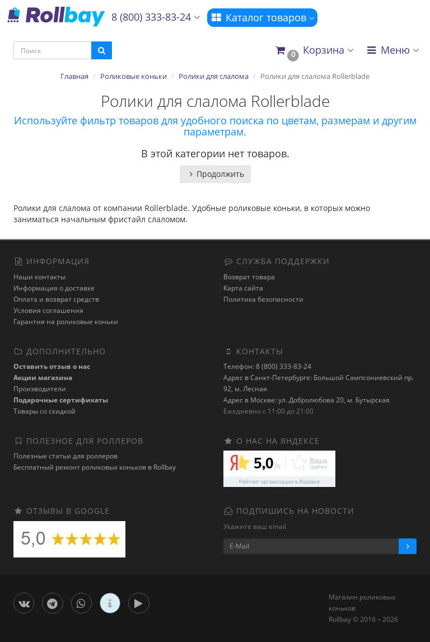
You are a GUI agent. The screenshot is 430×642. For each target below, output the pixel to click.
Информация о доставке (54, 288)
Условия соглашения (48, 310)
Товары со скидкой (44, 411)
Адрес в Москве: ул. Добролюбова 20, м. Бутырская (306, 400)
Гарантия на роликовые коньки (65, 321)
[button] (313, 50)
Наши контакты (39, 277)
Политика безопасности (263, 299)
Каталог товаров (262, 17)
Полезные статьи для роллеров (65, 456)
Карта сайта (243, 288)
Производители (39, 388)
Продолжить (215, 173)
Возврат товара (249, 277)
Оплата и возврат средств (56, 299)
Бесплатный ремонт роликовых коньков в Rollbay (94, 467)
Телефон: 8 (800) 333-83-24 (267, 366)
